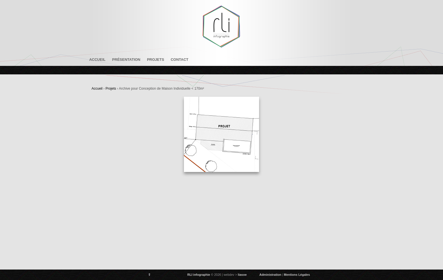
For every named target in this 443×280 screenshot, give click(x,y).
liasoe (242, 274)
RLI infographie (198, 274)
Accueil (97, 59)
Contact (179, 59)
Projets (155, 59)
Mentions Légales (297, 274)
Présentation (126, 59)
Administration (270, 274)
